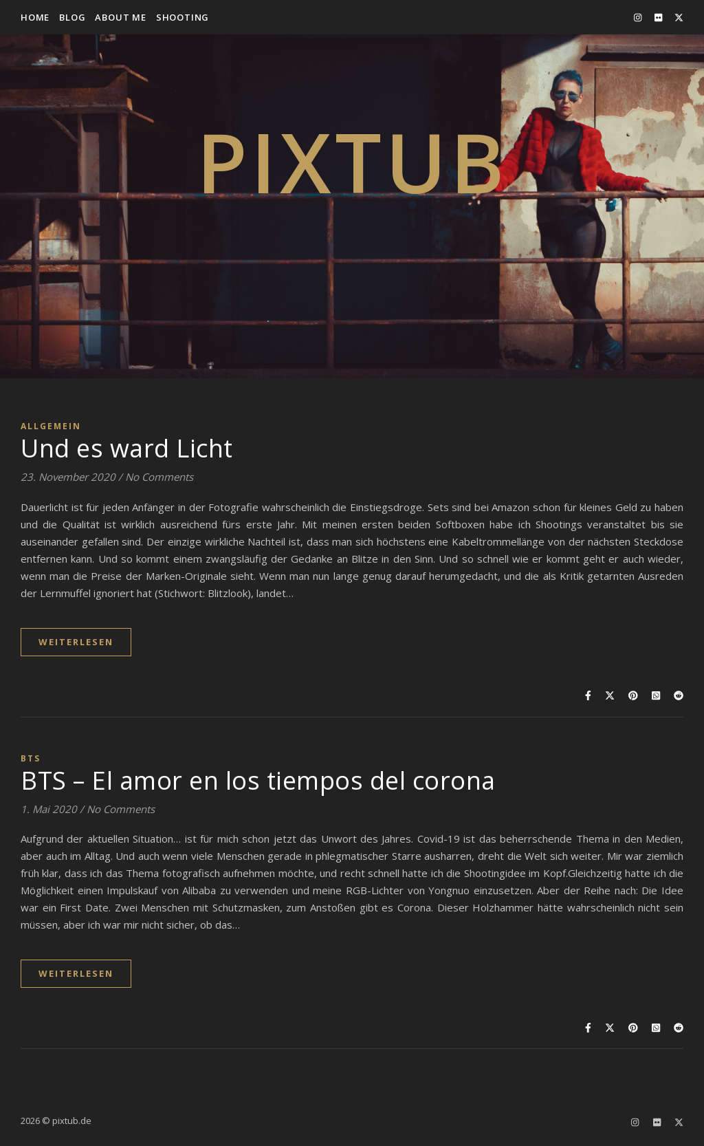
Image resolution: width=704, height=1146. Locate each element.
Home (35, 17)
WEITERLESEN (75, 642)
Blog (72, 17)
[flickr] (659, 17)
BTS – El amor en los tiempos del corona (258, 780)
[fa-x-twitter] (678, 17)
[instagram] (639, 17)
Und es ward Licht (127, 448)
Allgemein (51, 426)
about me (120, 17)
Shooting (182, 17)
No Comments (159, 477)
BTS (31, 758)
